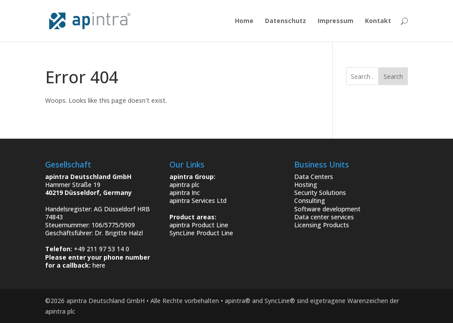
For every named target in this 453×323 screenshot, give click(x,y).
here (98, 265)
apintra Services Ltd (197, 200)
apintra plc (184, 184)
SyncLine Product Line (201, 233)
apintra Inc (184, 192)
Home (244, 21)
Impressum (335, 21)
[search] (362, 76)
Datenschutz (285, 21)
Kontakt (378, 21)
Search (393, 76)
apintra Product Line (198, 225)
